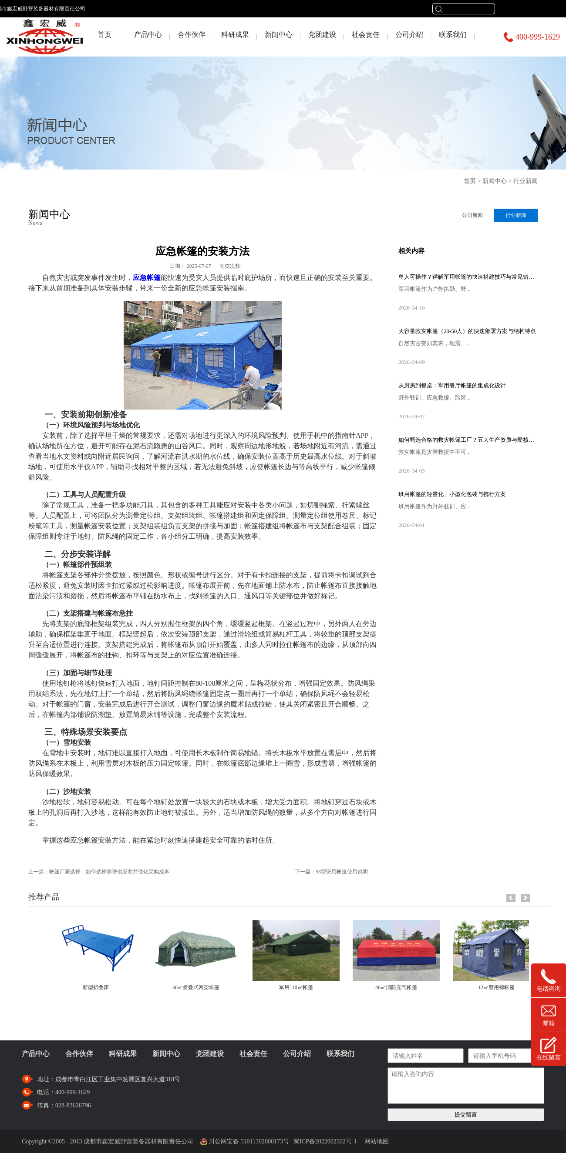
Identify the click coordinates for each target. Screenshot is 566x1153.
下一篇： (331, 872)
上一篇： (98, 872)
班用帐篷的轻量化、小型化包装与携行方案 (452, 494)
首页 (104, 34)
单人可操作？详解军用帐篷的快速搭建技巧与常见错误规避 (468, 277)
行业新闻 (525, 181)
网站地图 (375, 1141)
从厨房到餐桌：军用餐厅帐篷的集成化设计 (452, 385)
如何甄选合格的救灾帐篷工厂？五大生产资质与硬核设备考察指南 (468, 440)
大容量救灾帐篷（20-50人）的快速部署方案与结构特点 (467, 331)
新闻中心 (494, 181)
